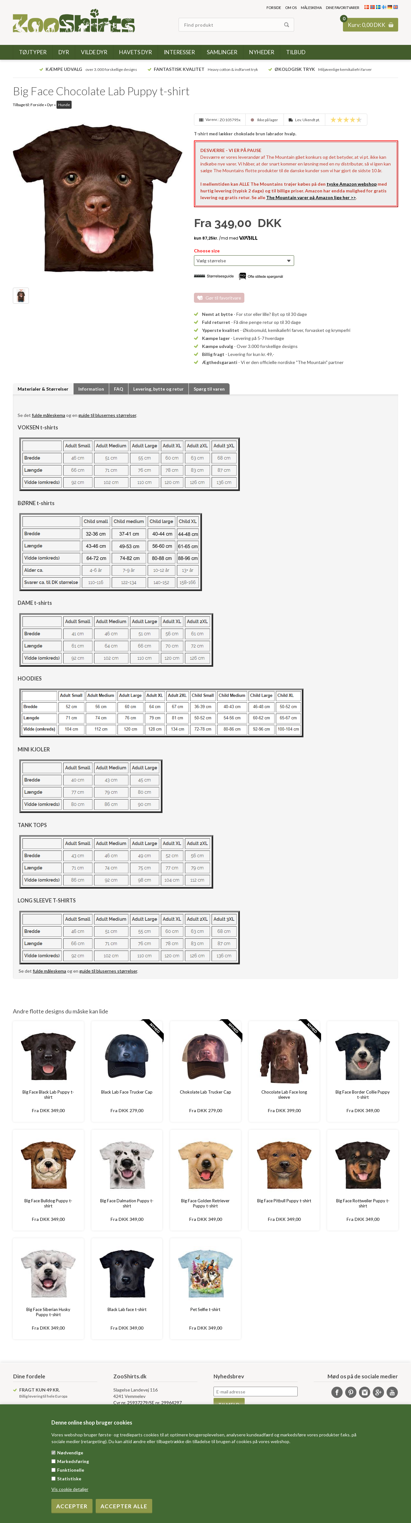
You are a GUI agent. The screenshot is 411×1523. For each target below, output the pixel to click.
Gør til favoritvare (223, 297)
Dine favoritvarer (342, 7)
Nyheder (261, 52)
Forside (274, 7)
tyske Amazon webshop (352, 184)
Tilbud (295, 52)
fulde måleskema (48, 415)
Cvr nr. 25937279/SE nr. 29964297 (147, 1402)
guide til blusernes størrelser (107, 415)
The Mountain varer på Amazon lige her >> (311, 197)
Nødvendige (70, 1452)
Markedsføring (73, 1461)
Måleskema (311, 7)
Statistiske (69, 1478)
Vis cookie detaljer (69, 1489)
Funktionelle (70, 1470)
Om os (291, 7)
